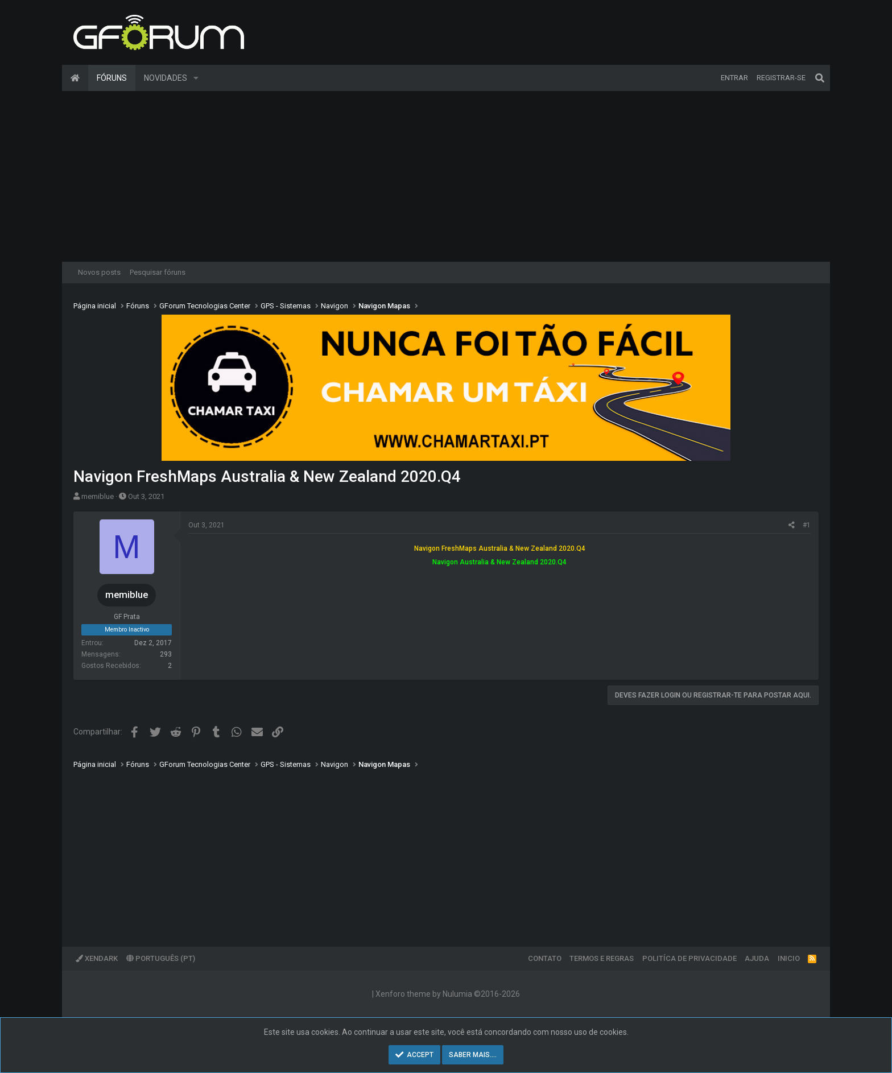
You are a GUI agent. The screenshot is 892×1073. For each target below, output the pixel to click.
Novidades (165, 77)
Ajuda (757, 958)
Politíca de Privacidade (689, 958)
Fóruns (112, 77)
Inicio (789, 958)
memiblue (97, 496)
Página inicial (75, 78)
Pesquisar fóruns (157, 272)
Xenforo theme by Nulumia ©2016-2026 (447, 993)
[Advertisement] (446, 176)
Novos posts (99, 272)
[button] (196, 78)
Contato (544, 958)
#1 (807, 525)
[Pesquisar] (820, 78)
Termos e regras (601, 958)
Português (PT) (160, 958)
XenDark (97, 958)
